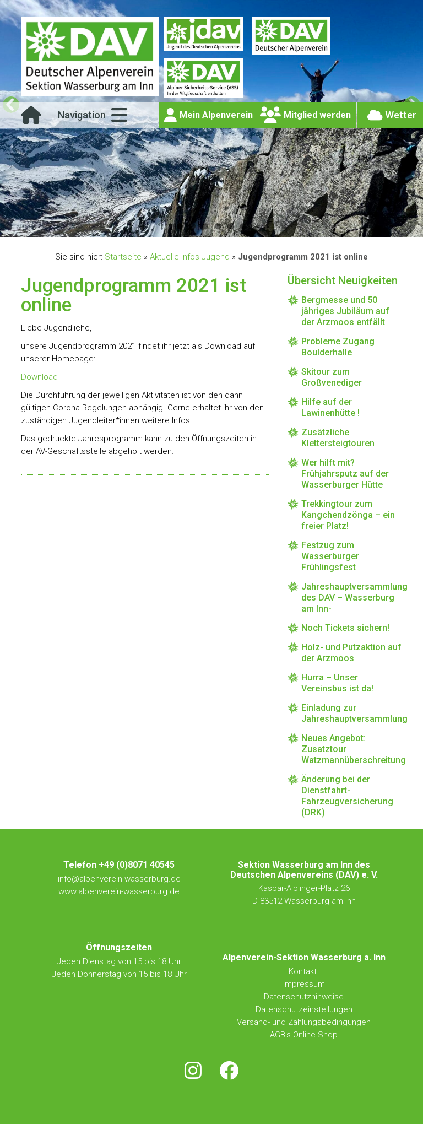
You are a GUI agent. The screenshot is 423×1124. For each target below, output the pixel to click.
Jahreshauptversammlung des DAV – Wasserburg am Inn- (351, 597)
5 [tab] (230, 226)
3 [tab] (205, 226)
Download (39, 377)
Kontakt (304, 971)
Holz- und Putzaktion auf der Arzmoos (351, 652)
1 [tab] (180, 226)
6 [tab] (243, 226)
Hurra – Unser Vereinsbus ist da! (337, 683)
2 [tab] (192, 226)
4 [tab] (218, 226)
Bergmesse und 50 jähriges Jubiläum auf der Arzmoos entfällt (345, 311)
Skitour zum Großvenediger (331, 377)
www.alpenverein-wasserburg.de (119, 891)
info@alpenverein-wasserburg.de (119, 879)
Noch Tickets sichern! (345, 628)
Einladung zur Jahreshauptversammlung (351, 713)
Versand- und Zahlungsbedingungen (304, 1022)
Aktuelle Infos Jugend (190, 257)
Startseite (123, 257)
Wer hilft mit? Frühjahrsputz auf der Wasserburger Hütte (345, 473)
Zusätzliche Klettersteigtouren (338, 437)
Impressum (304, 984)
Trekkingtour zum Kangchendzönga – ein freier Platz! (348, 515)
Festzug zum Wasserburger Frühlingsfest (330, 556)
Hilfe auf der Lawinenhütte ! (330, 407)
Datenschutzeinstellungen (304, 1009)
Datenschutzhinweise (304, 997)
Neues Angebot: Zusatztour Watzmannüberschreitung (351, 749)
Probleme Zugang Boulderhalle (338, 347)
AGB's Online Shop (304, 1035)
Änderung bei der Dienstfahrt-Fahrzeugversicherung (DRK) (347, 796)
